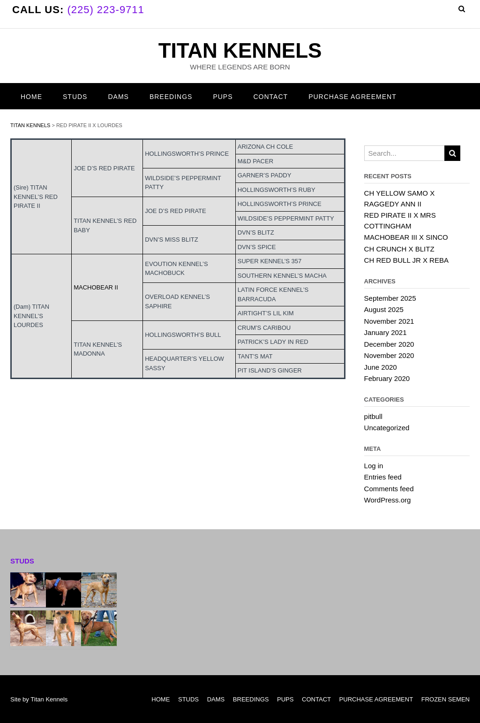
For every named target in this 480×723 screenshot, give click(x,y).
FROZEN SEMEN (445, 699)
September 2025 (390, 298)
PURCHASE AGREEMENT (352, 96)
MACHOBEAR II (96, 287)
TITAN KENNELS (240, 50)
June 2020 (380, 367)
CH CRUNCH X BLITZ (399, 249)
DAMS (118, 96)
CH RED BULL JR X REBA (406, 260)
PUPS (222, 96)
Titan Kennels (49, 699)
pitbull (373, 416)
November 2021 (389, 321)
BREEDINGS (171, 96)
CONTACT (271, 96)
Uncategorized (387, 428)
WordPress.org (387, 500)
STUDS (75, 96)
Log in (373, 466)
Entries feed (383, 477)
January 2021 (385, 332)
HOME (31, 96)
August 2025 (384, 309)
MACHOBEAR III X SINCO (406, 237)
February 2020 (387, 378)
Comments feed (389, 489)
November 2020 (389, 355)
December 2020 (389, 344)
